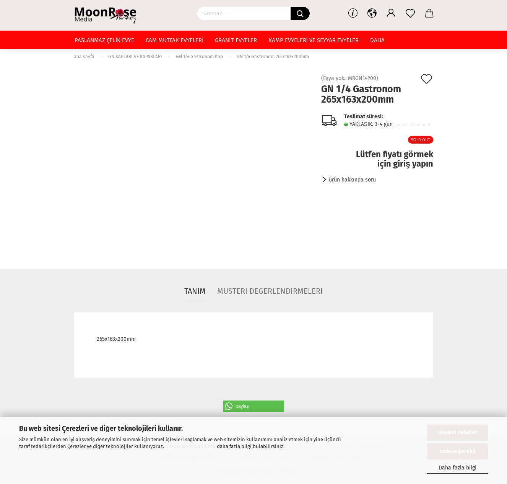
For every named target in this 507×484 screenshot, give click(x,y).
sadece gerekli (457, 451)
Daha (377, 40)
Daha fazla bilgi (457, 467)
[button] (253, 406)
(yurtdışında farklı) (414, 124)
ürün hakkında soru (352, 180)
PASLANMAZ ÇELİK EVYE (104, 40)
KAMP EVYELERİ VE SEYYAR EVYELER (313, 40)
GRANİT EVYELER (236, 40)
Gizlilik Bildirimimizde (190, 446)
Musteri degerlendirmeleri (270, 291)
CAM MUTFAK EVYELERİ (174, 40)
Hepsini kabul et (457, 432)
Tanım (195, 291)
